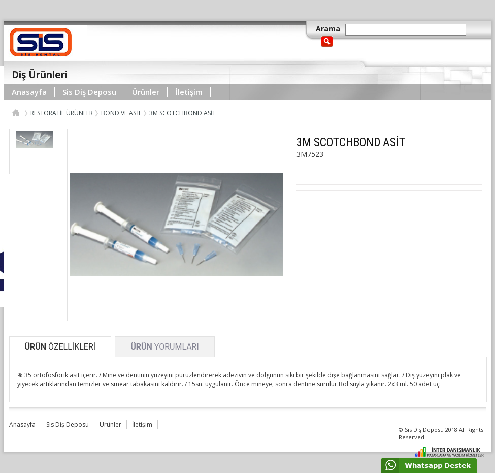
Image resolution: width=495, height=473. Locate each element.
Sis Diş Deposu (89, 92)
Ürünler (145, 92)
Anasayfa (29, 92)
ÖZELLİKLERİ (60, 347)
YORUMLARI (164, 347)
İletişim (189, 92)
